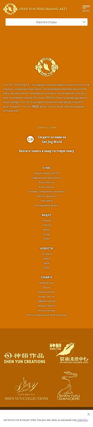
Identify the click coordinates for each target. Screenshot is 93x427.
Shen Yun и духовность (46, 196)
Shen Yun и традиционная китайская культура (46, 315)
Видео (46, 215)
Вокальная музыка (46, 292)
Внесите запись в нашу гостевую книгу (46, 151)
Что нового (46, 254)
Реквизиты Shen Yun (46, 305)
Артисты (46, 229)
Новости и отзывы (60, 22)
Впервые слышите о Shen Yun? (46, 173)
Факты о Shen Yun (46, 187)
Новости (46, 248)
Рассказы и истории (46, 310)
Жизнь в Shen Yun (46, 182)
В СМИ (46, 238)
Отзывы (46, 234)
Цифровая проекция (46, 301)
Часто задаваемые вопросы (46, 205)
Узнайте (46, 277)
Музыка (46, 287)
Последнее (46, 220)
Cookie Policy (82, 420)
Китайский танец (46, 282)
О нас (47, 168)
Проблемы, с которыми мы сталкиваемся (46, 191)
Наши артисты (46, 200)
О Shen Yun (47, 225)
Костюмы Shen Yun (46, 296)
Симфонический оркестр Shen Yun (46, 178)
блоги (46, 263)
